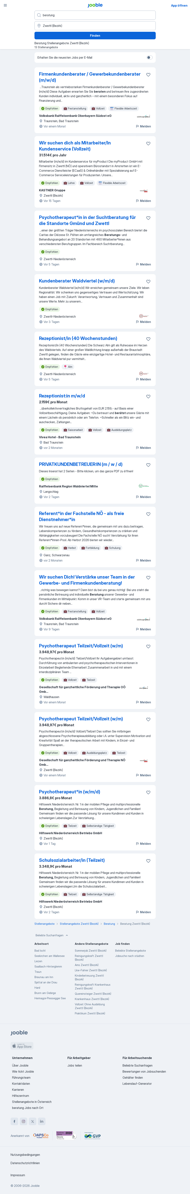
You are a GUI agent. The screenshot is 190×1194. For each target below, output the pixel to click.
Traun (37, 971)
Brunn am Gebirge (45, 993)
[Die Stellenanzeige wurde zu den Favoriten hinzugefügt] (148, 75)
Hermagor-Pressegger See (50, 998)
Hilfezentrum (20, 1096)
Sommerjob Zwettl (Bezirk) (90, 950)
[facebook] (14, 1121)
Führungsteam (21, 1077)
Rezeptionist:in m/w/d (62, 396)
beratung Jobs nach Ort (27, 1108)
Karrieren (18, 1090)
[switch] (150, 57)
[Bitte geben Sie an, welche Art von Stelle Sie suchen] (95, 15)
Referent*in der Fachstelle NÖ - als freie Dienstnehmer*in (81, 516)
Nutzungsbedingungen (25, 1155)
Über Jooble (20, 1065)
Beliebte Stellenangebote (130, 950)
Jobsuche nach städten (129, 955)
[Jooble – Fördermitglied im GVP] (92, 1135)
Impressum (18, 1175)
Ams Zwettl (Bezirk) (87, 965)
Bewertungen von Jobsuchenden (144, 1071)
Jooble (35, 1186)
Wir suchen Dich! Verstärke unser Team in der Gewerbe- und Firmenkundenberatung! (87, 580)
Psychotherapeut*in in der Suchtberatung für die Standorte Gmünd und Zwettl (87, 220)
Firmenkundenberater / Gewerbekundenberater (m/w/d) (90, 77)
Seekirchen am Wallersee (49, 955)
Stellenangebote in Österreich (32, 1102)
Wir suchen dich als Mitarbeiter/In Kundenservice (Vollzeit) (75, 146)
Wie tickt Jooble (23, 1071)
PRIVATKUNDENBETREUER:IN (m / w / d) (81, 464)
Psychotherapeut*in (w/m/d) (69, 791)
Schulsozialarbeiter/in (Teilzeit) (72, 860)
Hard (37, 987)
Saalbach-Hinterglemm (48, 966)
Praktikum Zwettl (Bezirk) (90, 1013)
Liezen (38, 961)
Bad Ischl (39, 950)
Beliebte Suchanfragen (52, 935)
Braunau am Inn (43, 977)
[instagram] (23, 1121)
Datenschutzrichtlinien (25, 1163)
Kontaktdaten (21, 1083)
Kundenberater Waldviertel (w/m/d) (77, 281)
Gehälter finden (133, 1077)
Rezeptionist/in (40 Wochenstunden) (78, 338)
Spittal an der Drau (45, 982)
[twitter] (32, 1121)
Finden (95, 35)
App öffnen (179, 5)
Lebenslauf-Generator (137, 1083)
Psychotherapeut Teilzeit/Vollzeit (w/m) (81, 646)
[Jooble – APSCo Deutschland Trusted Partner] (40, 1135)
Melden (143, 126)
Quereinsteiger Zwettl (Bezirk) (93, 993)
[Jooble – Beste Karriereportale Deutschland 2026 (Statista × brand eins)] (66, 1135)
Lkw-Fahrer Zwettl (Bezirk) (91, 970)
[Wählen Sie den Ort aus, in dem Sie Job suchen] (95, 25)
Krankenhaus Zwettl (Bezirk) (92, 999)
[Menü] (5, 5)
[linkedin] (41, 1121)
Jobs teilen (74, 1065)
